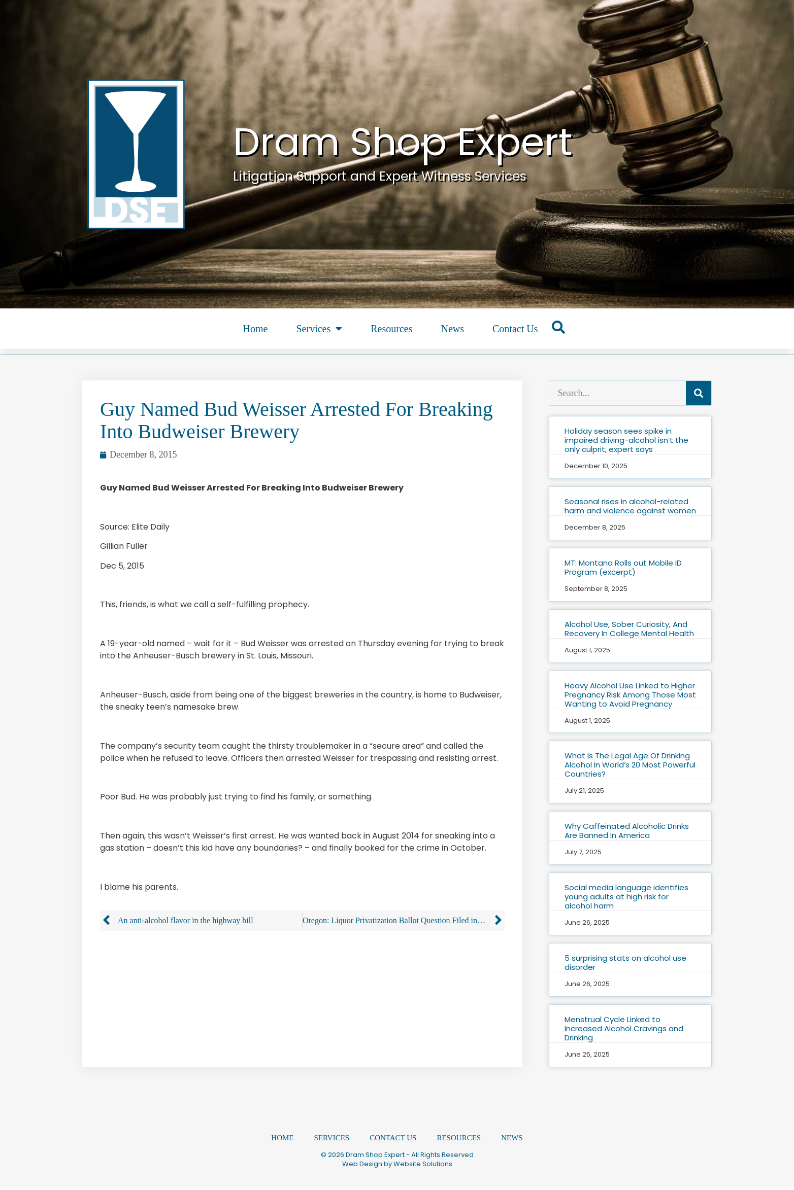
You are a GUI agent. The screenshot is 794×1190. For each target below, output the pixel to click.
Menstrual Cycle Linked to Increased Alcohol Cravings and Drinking (624, 1028)
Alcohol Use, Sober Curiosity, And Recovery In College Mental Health (629, 629)
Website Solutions (422, 1166)
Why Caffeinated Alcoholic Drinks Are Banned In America (627, 831)
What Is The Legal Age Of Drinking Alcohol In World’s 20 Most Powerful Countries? (630, 764)
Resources (391, 328)
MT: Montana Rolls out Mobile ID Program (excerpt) (623, 567)
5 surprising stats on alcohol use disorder (625, 962)
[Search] (698, 393)
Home (255, 328)
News (452, 328)
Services (319, 329)
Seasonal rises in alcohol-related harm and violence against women (630, 506)
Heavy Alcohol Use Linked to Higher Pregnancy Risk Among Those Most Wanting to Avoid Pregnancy (630, 694)
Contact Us (515, 328)
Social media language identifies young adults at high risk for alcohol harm (626, 896)
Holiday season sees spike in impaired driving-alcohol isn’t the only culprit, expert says (626, 440)
